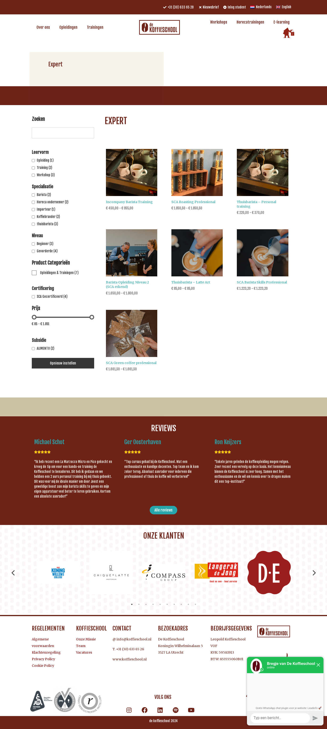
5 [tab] (160, 604)
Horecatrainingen (250, 22)
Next (314, 572)
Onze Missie (86, 639)
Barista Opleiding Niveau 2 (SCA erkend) (127, 284)
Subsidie (39, 340)
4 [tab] (153, 604)
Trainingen (95, 27)
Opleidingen (68, 27)
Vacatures (84, 652)
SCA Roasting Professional (193, 202)
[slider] (34, 317)
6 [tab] (167, 604)
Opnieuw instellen (63, 363)
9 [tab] (188, 604)
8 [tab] (181, 604)
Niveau (37, 235)
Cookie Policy (43, 665)
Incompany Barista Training (129, 202)
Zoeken (38, 119)
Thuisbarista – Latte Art (190, 282)
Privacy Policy (43, 659)
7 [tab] (174, 604)
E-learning (282, 22)
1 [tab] (131, 604)
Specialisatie (42, 186)
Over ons (43, 27)
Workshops (218, 22)
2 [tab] (139, 604)
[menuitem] (261, 7)
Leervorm (40, 152)
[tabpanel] (58, 572)
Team (80, 646)
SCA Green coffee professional (131, 363)
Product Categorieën (51, 263)
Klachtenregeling (46, 652)
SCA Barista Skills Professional (262, 282)
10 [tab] (195, 604)
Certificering (43, 288)
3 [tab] (146, 604)
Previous (13, 572)
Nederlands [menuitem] (263, 7)
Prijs (36, 308)
